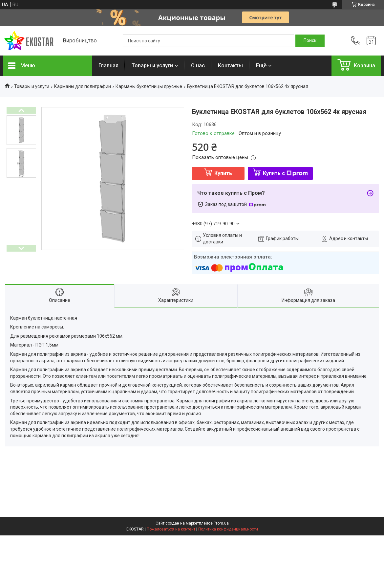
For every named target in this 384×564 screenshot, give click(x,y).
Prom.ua (221, 523)
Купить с (285, 173)
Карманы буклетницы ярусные (149, 86)
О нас (198, 65)
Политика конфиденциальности (228, 529)
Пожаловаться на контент (171, 529)
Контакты (230, 65)
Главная (108, 65)
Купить (223, 173)
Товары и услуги (152, 65)
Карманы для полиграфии (82, 86)
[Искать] (310, 40)
